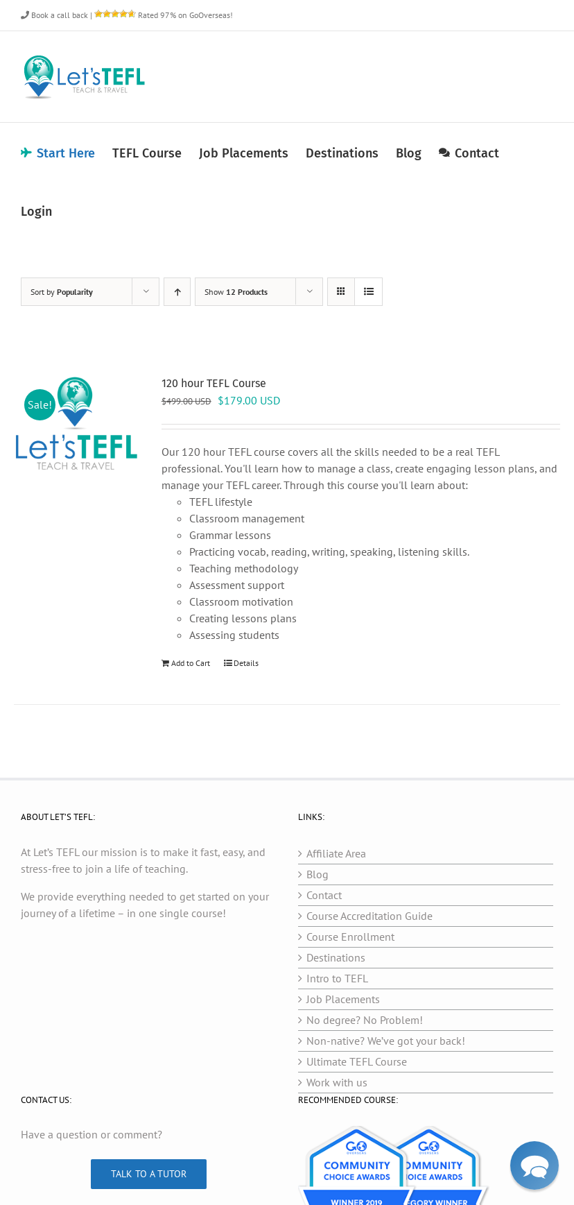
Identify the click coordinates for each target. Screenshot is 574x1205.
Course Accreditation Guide (369, 916)
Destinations (335, 957)
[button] (534, 1165)
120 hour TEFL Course (214, 383)
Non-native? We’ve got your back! (385, 1041)
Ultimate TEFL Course (356, 1061)
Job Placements (343, 999)
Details (246, 663)
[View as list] (368, 291)
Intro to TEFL (337, 978)
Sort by (62, 292)
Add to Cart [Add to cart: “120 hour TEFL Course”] (190, 663)
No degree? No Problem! (364, 1020)
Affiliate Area (336, 853)
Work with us (336, 1082)
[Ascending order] (177, 291)
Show (236, 292)
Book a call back (54, 15)
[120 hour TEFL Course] (76, 424)
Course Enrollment (350, 936)
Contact (324, 895)
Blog (317, 874)
